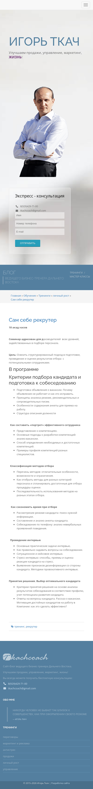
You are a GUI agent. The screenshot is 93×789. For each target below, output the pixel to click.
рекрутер (31, 626)
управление (10, 769)
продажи (8, 756)
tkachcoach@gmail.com (33, 210)
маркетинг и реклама (16, 743)
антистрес (9, 750)
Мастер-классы (80, 276)
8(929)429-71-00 (29, 206)
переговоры (10, 737)
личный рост (11, 762)
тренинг (19, 626)
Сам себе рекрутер (33, 320)
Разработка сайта (60, 783)
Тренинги (76, 272)
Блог (9, 272)
